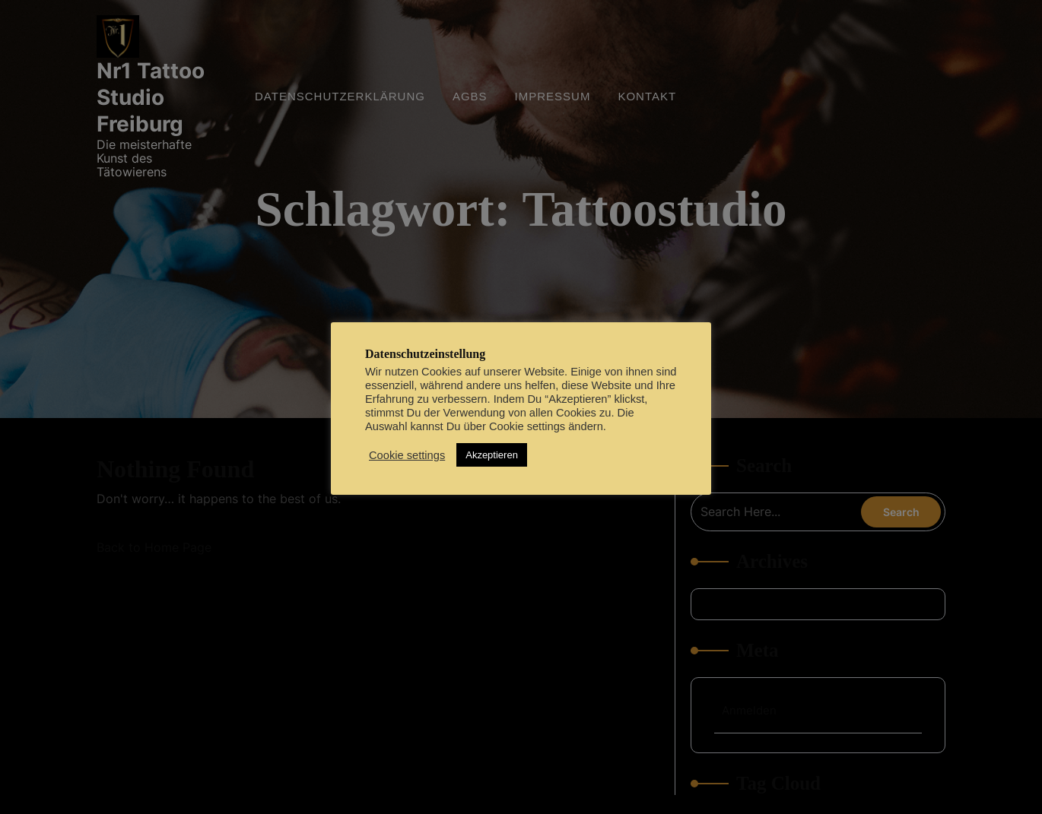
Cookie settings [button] (407, 455)
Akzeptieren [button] (491, 455)
